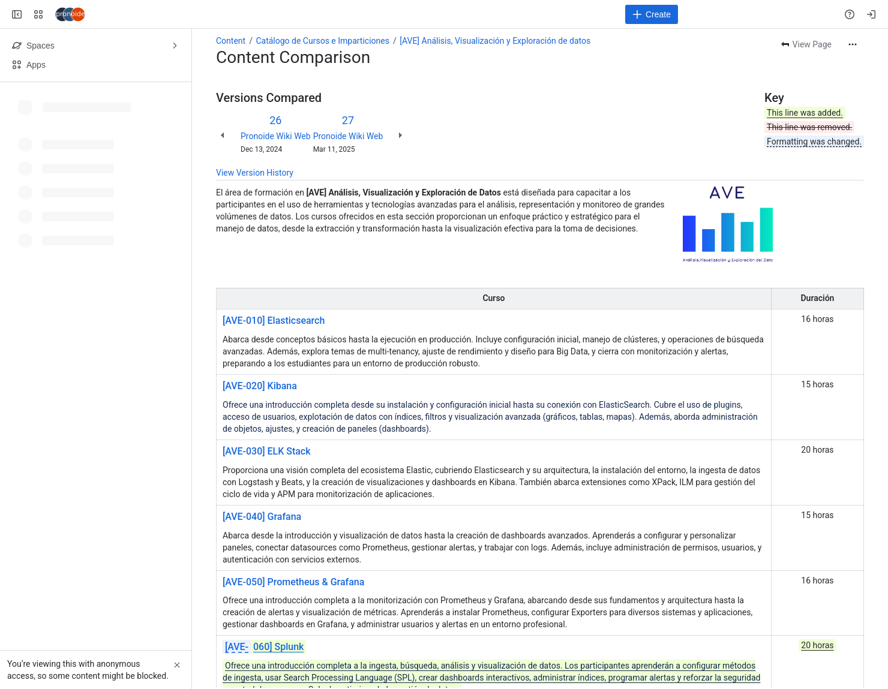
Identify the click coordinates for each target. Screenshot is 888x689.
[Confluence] (70, 14)
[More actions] (852, 44)
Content (230, 41)
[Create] (651, 14)
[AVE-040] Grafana (262, 516)
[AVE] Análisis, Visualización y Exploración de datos (495, 41)
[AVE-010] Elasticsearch (274, 320)
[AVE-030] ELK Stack (267, 451)
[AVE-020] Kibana (260, 386)
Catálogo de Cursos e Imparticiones (322, 41)
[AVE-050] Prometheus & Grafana (293, 582)
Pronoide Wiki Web (276, 136)
